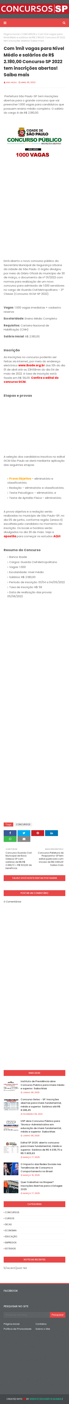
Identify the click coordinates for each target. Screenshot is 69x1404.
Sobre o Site (43, 1329)
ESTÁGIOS (10, 1248)
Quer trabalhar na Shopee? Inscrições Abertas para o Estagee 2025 (41, 1185)
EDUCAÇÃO (11, 1236)
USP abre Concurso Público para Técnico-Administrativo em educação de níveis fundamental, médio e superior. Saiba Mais (41, 1126)
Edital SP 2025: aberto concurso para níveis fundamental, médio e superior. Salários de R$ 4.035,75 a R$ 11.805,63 (41, 1148)
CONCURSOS (28, 34)
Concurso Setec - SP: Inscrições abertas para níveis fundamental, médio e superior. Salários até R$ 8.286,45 (41, 1105)
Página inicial (11, 34)
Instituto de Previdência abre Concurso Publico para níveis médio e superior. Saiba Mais (42, 1085)
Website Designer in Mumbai (46, 1399)
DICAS (8, 1224)
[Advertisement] (34, 204)
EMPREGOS (11, 1242)
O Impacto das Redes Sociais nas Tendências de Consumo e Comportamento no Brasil (41, 1167)
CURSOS (9, 1218)
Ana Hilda (11, 82)
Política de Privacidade (17, 1329)
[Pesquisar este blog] (27, 1315)
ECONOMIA (11, 1230)
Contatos (41, 1324)
